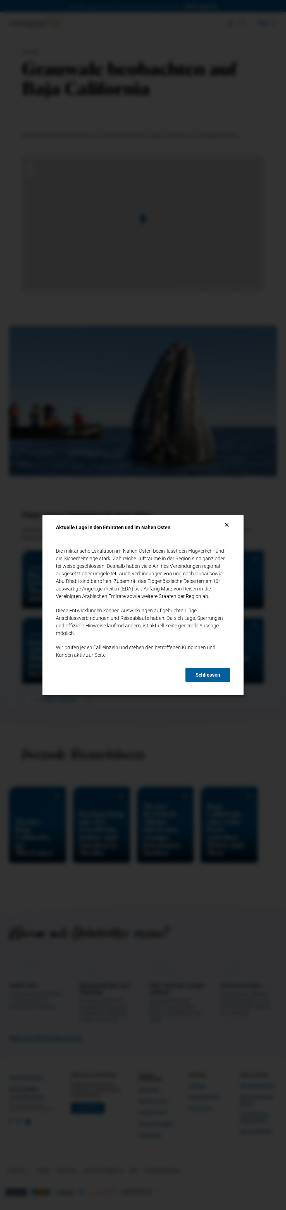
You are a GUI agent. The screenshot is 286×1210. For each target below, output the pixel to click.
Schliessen (208, 675)
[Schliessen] (226, 524)
